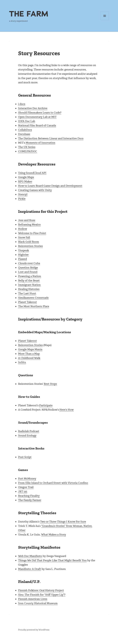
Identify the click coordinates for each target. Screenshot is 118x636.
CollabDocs (25, 129)
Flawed (22, 259)
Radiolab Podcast (28, 431)
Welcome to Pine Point (32, 233)
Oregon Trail (25, 487)
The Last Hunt (27, 293)
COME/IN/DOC (27, 151)
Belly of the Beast (29, 280)
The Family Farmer (29, 500)
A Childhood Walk (29, 358)
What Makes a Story (53, 534)
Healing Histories (28, 289)
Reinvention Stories (30, 246)
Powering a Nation (29, 276)
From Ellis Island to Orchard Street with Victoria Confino (53, 483)
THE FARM (28, 14)
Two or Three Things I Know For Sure (63, 521)
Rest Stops (50, 384)
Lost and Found (27, 272)
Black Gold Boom (28, 241)
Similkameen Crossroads (33, 297)
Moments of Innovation (40, 142)
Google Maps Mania (30, 349)
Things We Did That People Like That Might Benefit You (52, 560)
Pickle (22, 198)
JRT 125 (22, 491)
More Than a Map (29, 353)
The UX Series (26, 147)
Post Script (24, 457)
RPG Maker (25, 181)
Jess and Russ (26, 220)
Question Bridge (28, 267)
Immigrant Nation (29, 284)
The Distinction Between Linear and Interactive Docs (50, 138)
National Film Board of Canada (37, 125)
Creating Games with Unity (35, 190)
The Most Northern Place (33, 306)
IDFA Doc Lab (26, 121)
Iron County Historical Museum (38, 603)
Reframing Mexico (29, 224)
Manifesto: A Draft (29, 569)
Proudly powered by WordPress (33, 629)
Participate (46, 405)
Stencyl (22, 194)
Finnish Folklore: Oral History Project (41, 590)
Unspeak (23, 250)
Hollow (22, 229)
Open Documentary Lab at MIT (37, 117)
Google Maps (26, 177)
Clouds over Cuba (29, 263)
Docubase (24, 134)
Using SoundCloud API (32, 173)
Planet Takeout (27, 302)
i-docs (21, 104)
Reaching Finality (29, 495)
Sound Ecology (27, 435)
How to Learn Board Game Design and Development (50, 185)
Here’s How (66, 409)
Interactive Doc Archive (32, 108)
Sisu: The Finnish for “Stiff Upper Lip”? (41, 594)
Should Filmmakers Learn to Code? (39, 112)
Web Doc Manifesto (30, 556)
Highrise (23, 254)
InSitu (22, 362)
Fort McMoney (27, 478)
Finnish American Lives (32, 599)
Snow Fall (24, 237)
